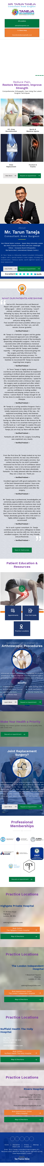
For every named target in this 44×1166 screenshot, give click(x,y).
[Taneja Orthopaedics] (23, 12)
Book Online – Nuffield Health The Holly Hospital (18, 1056)
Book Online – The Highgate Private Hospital (18, 933)
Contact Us (27, 1150)
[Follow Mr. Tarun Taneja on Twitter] (17, 1142)
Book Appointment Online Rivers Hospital (22, 1116)
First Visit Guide (29, 612)
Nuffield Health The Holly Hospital (16, 1034)
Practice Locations (22, 630)
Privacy (26, 1148)
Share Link (16, 1150)
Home (7, 1148)
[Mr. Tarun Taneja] (22, 5)
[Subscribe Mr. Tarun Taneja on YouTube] (31, 1142)
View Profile (8, 269)
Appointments (14, 612)
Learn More (8, 705)
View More (8, 176)
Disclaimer (16, 1148)
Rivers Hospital (34, 1092)
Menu (42, 24)
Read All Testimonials (22, 550)
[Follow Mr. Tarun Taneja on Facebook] (12, 1142)
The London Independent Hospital (28, 971)
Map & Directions (17, 940)
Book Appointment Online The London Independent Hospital (22, 996)
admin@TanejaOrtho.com (22, 25)
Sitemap (36, 1148)
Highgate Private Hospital (17, 909)
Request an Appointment (28, 176)
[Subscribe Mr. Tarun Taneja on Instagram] (27, 1142)
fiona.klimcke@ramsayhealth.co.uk (22, 35)
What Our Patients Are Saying (22, 298)
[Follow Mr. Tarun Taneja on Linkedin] (22, 1142)
